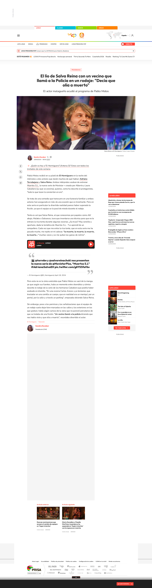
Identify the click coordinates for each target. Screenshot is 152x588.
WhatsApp (21, 177)
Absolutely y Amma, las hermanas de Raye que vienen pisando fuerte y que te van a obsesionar (121, 202)
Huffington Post (55, 569)
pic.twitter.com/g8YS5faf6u (72, 267)
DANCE (80, 28)
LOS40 (38, 28)
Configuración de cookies (86, 561)
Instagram (63, 539)
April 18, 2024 (60, 275)
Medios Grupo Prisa (34, 573)
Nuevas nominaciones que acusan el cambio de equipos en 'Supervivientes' (47, 524)
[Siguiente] (134, 57)
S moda (89, 572)
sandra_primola (51, 157)
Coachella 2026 (98, 57)
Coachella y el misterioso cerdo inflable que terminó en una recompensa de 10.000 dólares (121, 212)
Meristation (108, 572)
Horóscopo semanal (64, 57)
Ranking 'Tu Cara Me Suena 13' (124, 57)
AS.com (98, 566)
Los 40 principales (62, 566)
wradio (72, 569)
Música (30, 44)
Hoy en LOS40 (64, 44)
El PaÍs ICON (80, 572)
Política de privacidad (57, 561)
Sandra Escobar (40, 157)
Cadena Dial (88, 569)
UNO (66, 569)
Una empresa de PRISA (34, 568)
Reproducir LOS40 (91, 244)
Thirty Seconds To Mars (82, 57)
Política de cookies (71, 561)
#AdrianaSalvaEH (42, 267)
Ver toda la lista (120, 328)
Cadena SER (92, 566)
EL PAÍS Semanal (95, 569)
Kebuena (111, 569)
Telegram (21, 183)
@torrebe (41, 260)
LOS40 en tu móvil (101, 561)
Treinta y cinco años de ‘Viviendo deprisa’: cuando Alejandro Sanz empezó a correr (121, 240)
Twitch (84, 539)
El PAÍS (52, 566)
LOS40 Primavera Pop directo (45, 57)
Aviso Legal (35, 561)
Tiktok (67, 539)
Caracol (112, 566)
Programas (43, 44)
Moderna (61, 572)
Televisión (41, 322)
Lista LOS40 (21, 44)
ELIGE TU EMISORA (124, 583)
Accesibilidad (45, 561)
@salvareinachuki (60, 260)
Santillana (72, 566)
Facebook (21, 166)
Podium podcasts (71, 572)
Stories (88, 539)
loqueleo (98, 572)
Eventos (53, 44)
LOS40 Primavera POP (79, 44)
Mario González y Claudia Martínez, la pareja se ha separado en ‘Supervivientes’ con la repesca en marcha (72, 525)
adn (105, 566)
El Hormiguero (32, 322)
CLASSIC (60, 28)
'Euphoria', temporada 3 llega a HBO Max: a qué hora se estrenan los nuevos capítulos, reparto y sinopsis (121, 222)
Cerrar (133, 51)
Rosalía (108, 57)
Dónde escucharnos (114, 561)
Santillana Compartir (83, 566)
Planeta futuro (103, 569)
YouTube (72, 539)
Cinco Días (80, 569)
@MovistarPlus (61, 263)
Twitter (21, 172)
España (124, 35)
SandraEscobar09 (48, 157)
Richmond (51, 572)
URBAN (101, 28)
